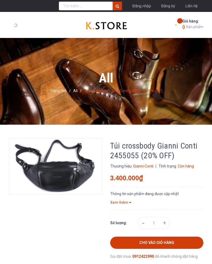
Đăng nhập (141, 6)
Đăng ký (168, 6)
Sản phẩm (192, 23)
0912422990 (143, 256)
